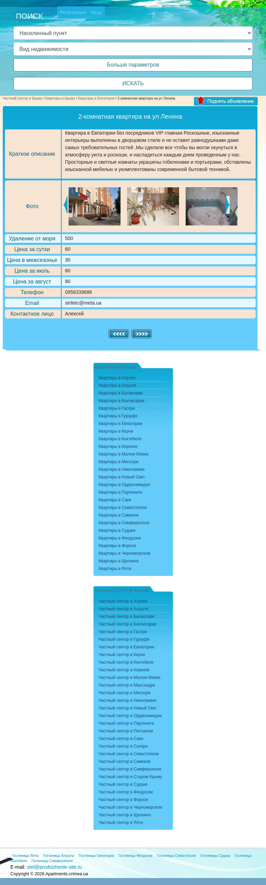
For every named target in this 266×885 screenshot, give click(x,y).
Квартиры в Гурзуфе (118, 416)
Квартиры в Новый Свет (122, 477)
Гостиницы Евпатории (96, 856)
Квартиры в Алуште (118, 385)
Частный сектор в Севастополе (129, 753)
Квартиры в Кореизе (118, 446)
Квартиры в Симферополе (124, 522)
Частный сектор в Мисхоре (125, 692)
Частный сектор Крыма (122, 590)
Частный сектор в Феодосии (126, 792)
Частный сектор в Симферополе (130, 769)
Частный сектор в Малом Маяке (130, 677)
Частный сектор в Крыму (23, 98)
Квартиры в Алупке (117, 377)
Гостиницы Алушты (58, 856)
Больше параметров (133, 65)
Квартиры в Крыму (60, 98)
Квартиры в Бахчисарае (122, 400)
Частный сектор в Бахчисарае (128, 624)
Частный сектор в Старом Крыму (130, 776)
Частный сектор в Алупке (123, 601)
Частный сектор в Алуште (124, 608)
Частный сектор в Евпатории (126, 647)
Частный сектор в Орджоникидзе (130, 715)
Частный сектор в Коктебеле (126, 662)
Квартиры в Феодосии (120, 538)
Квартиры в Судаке (117, 530)
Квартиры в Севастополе (123, 507)
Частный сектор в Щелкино (125, 814)
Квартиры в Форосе (117, 545)
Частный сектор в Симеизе (125, 761)
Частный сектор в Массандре (127, 685)
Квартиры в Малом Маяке (124, 454)
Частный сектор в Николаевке (128, 700)
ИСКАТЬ (133, 83)
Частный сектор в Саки (121, 738)
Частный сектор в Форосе (123, 799)
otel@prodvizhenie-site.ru (54, 867)
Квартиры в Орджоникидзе (124, 484)
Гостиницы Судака (215, 856)
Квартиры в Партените (120, 492)
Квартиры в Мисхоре (119, 461)
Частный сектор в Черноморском (130, 807)
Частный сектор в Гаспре (123, 631)
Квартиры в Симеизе (119, 515)
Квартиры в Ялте (115, 568)
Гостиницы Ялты (25, 856)
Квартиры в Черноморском (124, 553)
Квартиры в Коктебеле (120, 438)
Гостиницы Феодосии (135, 856)
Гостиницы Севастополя (176, 856)
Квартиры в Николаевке (122, 469)
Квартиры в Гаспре (117, 408)
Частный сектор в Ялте (121, 822)
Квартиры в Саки (115, 499)
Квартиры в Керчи (116, 431)
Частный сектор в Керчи (122, 654)
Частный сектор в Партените (126, 723)
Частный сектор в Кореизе (124, 669)
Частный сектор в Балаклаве (126, 616)
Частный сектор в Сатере (123, 746)
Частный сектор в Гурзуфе (124, 639)
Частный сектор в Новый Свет (128, 708)
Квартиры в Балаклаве (121, 393)
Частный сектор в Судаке (123, 784)
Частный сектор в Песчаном (126, 731)
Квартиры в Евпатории (96, 98)
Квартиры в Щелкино (119, 561)
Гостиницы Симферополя (52, 861)
